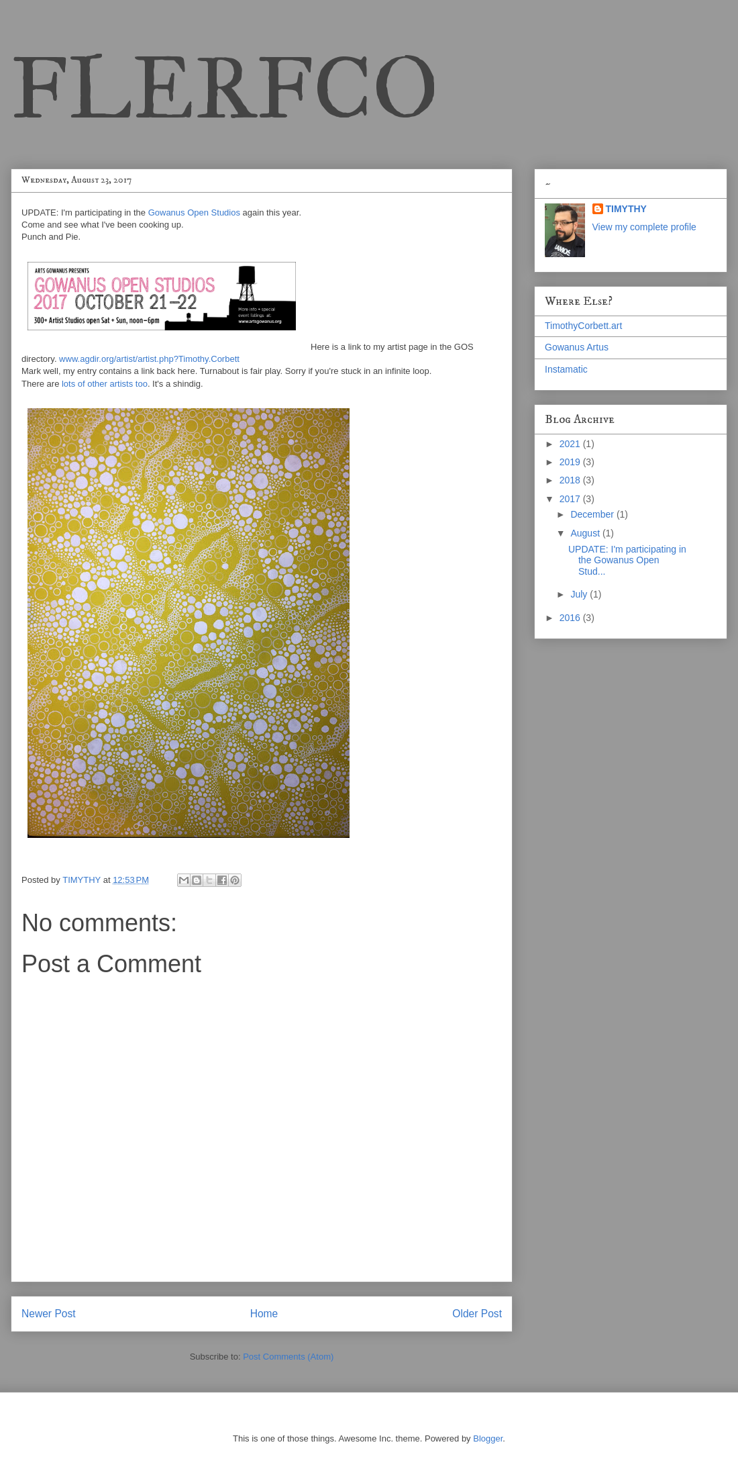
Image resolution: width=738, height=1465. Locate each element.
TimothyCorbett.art (583, 325)
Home (264, 1313)
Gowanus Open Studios (194, 212)
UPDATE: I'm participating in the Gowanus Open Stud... (627, 560)
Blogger (488, 1438)
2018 (571, 480)
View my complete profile (644, 227)
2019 (571, 462)
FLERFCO (225, 88)
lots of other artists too (105, 384)
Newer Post (48, 1313)
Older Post (477, 1313)
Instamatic (566, 369)
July (580, 594)
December (593, 514)
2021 (571, 443)
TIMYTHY (626, 208)
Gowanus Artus (577, 347)
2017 (571, 498)
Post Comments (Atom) (288, 1357)
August (586, 533)
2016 (571, 617)
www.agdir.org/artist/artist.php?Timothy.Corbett (149, 359)
